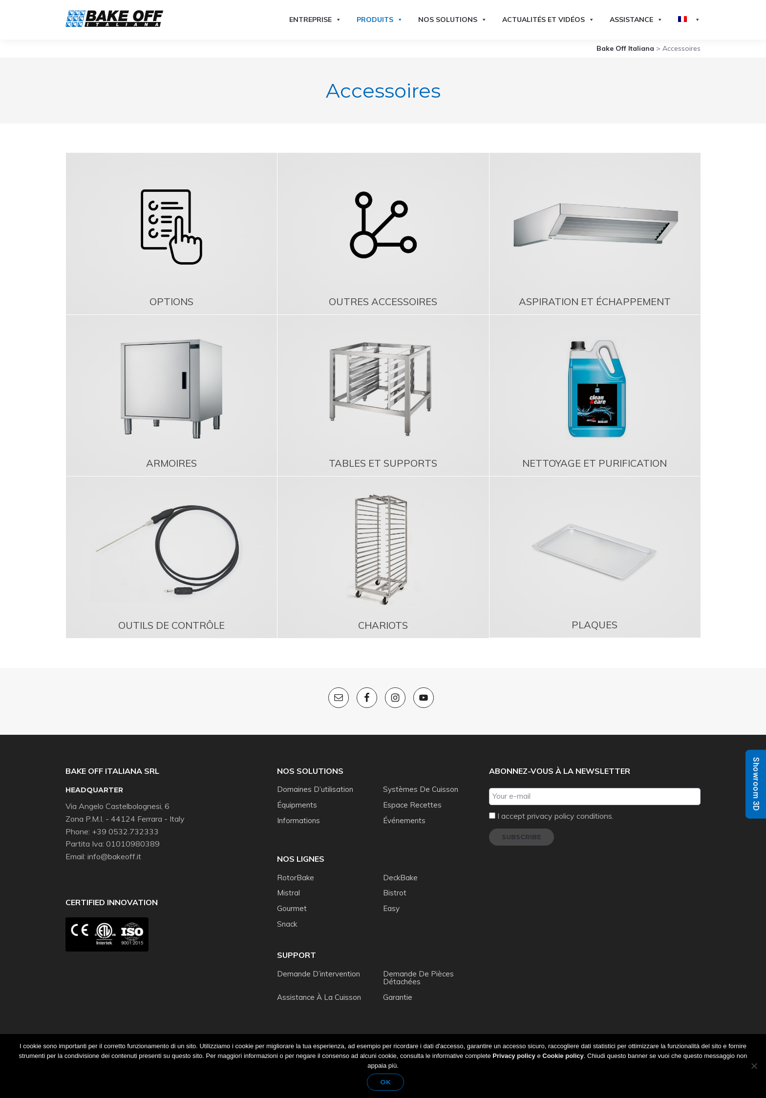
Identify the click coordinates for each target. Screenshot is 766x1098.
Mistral (288, 892)
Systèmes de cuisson (420, 789)
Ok (385, 1082)
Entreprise (315, 19)
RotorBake (295, 877)
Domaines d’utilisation (315, 789)
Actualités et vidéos (548, 19)
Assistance (636, 19)
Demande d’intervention (318, 973)
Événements (404, 820)
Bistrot (394, 892)
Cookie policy (563, 1055)
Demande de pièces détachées (418, 978)
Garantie (397, 997)
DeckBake (400, 877)
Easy (391, 908)
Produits (380, 19)
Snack (287, 924)
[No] (754, 1066)
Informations (298, 820)
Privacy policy (513, 1055)
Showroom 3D (756, 784)
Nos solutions (452, 19)
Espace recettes (412, 804)
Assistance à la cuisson (319, 997)
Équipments (297, 804)
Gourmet (292, 908)
